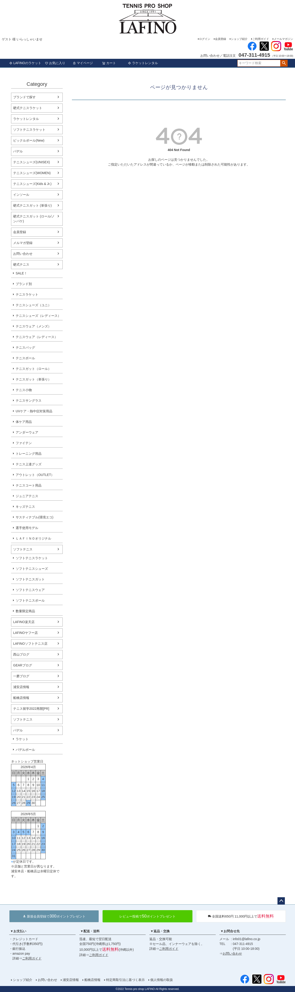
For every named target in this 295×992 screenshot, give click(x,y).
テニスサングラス (28, 400)
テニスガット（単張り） (33, 379)
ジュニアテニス (27, 496)
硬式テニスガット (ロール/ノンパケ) (34, 218)
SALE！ (21, 273)
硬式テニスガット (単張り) (32, 205)
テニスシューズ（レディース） (38, 316)
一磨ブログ (21, 676)
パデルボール (25, 749)
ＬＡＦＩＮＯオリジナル (33, 538)
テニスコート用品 (28, 485)
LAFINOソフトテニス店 (30, 643)
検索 (283, 63)
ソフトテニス (22, 549)
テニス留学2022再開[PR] (31, 708)
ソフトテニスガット (30, 579)
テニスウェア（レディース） (37, 337)
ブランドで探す (24, 97)
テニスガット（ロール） (33, 369)
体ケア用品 (24, 422)
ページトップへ (281, 901)
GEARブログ (22, 665)
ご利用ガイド (260, 39)
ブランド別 (24, 284)
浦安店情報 (21, 687)
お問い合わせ (22, 253)
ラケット (22, 739)
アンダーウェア (27, 432)
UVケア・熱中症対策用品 (34, 411)
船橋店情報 (21, 698)
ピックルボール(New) (28, 140)
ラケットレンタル (143, 63)
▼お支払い (18, 931)
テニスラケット (27, 294)
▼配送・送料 (90, 931)
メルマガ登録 (22, 243)
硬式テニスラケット (27, 108)
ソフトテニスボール (30, 600)
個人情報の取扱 (161, 980)
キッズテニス (25, 506)
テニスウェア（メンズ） (33, 326)
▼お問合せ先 (230, 931)
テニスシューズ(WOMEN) (32, 173)
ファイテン (24, 443)
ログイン (204, 39)
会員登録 (220, 39)
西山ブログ (21, 654)
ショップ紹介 (239, 39)
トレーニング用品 (28, 453)
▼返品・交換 (160, 931)
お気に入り (55, 63)
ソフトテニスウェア (30, 590)
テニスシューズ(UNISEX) (31, 162)
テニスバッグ (25, 347)
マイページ (83, 63)
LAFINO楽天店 (24, 622)
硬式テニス (21, 264)
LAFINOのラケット (25, 63)
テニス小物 (24, 390)
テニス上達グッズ (28, 464)
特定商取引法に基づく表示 (125, 980)
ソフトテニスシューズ (32, 568)
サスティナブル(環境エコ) (34, 517)
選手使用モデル (27, 528)
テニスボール (25, 358)
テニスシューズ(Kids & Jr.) (32, 184)
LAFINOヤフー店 (25, 633)
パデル (18, 151)
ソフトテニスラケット (29, 129)
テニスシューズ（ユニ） (33, 305)
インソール (21, 194)
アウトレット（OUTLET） (35, 475)
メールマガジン (283, 39)
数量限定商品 (25, 611)
